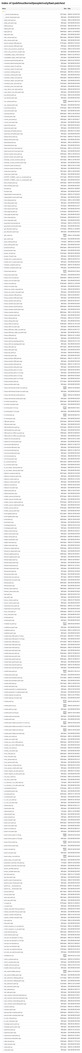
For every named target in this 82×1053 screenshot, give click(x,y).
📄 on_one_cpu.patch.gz (9, 799)
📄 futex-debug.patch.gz (9, 200)
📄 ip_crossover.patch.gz (9, 461)
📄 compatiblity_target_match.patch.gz (13, 54)
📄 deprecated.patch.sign (9, 145)
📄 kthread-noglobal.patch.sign (11, 557)
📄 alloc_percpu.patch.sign (10, 40)
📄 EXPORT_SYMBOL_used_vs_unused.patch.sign (17, 180)
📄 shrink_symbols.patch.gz (10, 959)
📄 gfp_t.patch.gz (7, 235)
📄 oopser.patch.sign (8, 808)
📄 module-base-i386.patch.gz (11, 641)
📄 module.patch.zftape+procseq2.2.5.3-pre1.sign (16, 726)
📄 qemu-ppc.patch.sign (9, 900)
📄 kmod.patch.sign (8, 522)
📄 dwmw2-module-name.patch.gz (12, 154)
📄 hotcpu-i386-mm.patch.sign (11, 326)
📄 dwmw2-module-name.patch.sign (12, 157)
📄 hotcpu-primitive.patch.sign (10, 384)
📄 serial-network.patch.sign (10, 935)
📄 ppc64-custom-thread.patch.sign (12, 883)
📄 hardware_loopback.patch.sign (12, 267)
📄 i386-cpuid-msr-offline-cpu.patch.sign (13, 436)
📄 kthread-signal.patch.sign (10, 562)
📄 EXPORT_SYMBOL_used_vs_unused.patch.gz (16, 177)
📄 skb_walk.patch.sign (9, 992)
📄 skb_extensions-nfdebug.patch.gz (12, 978)
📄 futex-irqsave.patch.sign (10, 208)
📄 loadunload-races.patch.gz (10, 606)
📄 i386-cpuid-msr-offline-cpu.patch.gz (13, 433)
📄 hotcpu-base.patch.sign (9, 275)
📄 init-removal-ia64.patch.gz (10, 450)
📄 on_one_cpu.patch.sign (9, 802)
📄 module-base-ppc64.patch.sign (12, 662)
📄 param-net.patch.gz (8, 849)
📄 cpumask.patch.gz (8, 113)
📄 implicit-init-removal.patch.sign (11, 441)
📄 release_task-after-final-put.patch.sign (14, 911)
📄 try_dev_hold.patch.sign (10, 1021)
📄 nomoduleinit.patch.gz (9, 788)
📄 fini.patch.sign (7, 191)
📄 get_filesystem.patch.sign (10, 231)
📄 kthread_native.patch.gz (10, 588)
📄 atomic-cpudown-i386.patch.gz (12, 43)
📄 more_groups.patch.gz (9, 759)
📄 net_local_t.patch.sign (9, 779)
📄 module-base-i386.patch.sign (11, 644)
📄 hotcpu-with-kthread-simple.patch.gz (13, 395)
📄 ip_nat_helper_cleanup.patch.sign (12, 470)
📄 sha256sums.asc (8, 955)
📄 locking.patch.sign (8, 620)
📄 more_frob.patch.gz (8, 753)
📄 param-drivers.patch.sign (10, 845)
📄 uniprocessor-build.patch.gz (11, 1035)
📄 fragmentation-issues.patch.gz (11, 194)
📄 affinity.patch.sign (8, 28)
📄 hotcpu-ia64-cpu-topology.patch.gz (13, 341)
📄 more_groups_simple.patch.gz (11, 765)
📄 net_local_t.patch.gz (9, 776)
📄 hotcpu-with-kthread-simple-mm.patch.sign (15, 391)
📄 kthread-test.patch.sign (9, 574)
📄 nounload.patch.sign (9, 797)
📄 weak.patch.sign (7, 1050)
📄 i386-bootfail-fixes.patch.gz (10, 427)
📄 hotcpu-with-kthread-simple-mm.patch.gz (14, 388)
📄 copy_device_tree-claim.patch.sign (13, 92)
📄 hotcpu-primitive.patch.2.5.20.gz (12, 375)
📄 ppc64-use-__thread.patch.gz (11, 886)
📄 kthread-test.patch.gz (9, 571)
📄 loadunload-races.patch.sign (11, 608)
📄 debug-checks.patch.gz (9, 136)
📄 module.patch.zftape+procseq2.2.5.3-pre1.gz (16, 722)
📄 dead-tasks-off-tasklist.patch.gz (12, 131)
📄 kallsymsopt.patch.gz (9, 490)
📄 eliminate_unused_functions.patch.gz (13, 159)
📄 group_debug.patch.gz (9, 241)
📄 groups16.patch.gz (8, 247)
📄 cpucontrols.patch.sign (9, 110)
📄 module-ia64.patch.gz (9, 683)
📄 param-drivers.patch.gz (9, 842)
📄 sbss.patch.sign (7, 923)
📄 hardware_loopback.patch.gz (11, 265)
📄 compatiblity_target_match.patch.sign (13, 57)
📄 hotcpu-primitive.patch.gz (10, 381)
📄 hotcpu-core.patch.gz (9, 283)
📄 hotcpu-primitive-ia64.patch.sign (12, 367)
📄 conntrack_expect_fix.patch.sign (12, 69)
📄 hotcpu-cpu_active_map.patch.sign (13, 292)
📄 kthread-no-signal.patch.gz (10, 548)
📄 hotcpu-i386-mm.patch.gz (10, 324)
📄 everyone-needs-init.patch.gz (11, 165)
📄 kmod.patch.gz (7, 519)
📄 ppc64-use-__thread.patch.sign (12, 888)
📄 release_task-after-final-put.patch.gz (13, 909)
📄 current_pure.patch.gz (9, 119)
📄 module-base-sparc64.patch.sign (12, 667)
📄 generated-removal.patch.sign (11, 226)
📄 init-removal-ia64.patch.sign (11, 453)
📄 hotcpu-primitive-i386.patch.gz (11, 358)
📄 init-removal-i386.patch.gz (10, 444)
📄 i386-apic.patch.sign (9, 424)
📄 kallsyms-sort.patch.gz (9, 485)
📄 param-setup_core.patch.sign (11, 860)
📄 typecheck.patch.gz (8, 1029)
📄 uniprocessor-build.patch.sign (11, 1038)
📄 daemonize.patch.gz (9, 125)
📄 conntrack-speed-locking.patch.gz (12, 60)
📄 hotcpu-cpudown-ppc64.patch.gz (12, 306)
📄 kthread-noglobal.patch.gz (10, 554)
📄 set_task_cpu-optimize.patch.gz (12, 949)
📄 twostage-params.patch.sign (11, 1027)
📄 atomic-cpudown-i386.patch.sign (12, 46)
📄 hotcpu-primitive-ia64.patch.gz (11, 364)
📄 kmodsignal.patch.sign (9, 528)
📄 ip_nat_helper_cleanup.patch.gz (12, 467)
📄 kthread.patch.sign (8, 585)
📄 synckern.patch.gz (8, 1006)
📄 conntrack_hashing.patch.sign (11, 75)
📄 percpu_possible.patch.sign (11, 871)
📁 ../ (3, 11)
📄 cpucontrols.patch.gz (9, 108)
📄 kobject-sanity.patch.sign (10, 539)
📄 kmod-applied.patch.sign (10, 516)
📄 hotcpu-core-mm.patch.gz (10, 277)
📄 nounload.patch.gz (8, 794)
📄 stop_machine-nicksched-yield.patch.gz (14, 995)
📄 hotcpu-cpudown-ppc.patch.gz (11, 300)
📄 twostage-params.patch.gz (10, 1024)
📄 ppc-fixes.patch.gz (8, 874)
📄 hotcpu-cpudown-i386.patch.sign (12, 298)
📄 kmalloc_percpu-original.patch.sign (13, 505)
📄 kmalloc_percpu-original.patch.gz (12, 502)
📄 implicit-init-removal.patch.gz (11, 438)
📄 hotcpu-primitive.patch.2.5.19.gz (12, 370)
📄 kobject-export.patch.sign (10, 534)
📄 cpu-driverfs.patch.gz (9, 95)
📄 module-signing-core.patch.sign (12, 698)
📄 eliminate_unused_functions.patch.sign (14, 162)
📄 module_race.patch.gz (9, 748)
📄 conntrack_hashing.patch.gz (11, 72)
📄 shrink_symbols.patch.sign (10, 962)
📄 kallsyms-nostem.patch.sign (11, 482)
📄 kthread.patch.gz (8, 582)
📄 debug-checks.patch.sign (10, 139)
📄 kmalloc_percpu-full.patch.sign (11, 499)
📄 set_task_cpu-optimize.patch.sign (12, 952)
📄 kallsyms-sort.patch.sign (10, 487)
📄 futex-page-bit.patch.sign (10, 214)
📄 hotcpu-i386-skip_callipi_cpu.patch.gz (13, 329)
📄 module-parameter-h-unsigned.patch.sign (15, 692)
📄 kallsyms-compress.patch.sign (11, 476)
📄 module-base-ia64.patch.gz (11, 647)
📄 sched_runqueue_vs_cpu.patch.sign (13, 929)
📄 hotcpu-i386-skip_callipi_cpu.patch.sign (14, 332)
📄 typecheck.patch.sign (9, 1032)
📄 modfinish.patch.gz (8, 630)
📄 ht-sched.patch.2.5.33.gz (10, 408)
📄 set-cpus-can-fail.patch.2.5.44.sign (13, 940)
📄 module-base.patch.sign (10, 675)
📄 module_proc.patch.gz (9, 736)
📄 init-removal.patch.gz (9, 456)
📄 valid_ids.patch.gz (8, 1041)
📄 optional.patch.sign (8, 814)
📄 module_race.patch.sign (10, 750)
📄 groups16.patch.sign (9, 250)
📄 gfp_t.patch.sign (7, 239)
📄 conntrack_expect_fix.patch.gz (11, 66)
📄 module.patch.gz (8, 701)
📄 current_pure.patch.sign (10, 122)
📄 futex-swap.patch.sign (9, 220)
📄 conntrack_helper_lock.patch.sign (12, 80)
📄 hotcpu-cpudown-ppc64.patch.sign (13, 309)
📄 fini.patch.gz (6, 188)
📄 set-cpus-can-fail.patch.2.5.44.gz (12, 937)
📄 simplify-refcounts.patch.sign (11, 968)
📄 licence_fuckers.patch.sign (10, 603)
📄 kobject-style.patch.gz (9, 542)
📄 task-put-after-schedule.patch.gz (12, 1012)
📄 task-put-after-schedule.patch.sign (12, 1015)
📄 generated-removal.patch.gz (11, 223)
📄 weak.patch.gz (7, 1047)
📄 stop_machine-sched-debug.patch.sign (14, 1004)
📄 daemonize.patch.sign (9, 128)
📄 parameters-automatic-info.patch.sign (13, 865)
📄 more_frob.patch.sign (9, 756)
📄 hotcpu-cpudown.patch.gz (10, 312)
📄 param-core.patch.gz (9, 828)
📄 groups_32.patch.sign (9, 256)
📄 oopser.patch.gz (7, 805)
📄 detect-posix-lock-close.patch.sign (12, 151)
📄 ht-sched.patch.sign (8, 418)
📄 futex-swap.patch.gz (9, 217)
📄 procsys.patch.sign (8, 894)
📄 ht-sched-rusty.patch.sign (10, 404)
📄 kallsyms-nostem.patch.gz (10, 479)
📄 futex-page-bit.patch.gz (9, 211)
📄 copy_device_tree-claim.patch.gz (12, 89)
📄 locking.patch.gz (7, 617)
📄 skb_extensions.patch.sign (10, 986)
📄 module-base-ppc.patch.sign (11, 656)
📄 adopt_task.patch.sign (9, 23)
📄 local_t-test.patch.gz (9, 611)
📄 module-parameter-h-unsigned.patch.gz (14, 689)
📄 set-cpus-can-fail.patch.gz (10, 943)
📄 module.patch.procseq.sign (11, 716)
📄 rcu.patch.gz (6, 903)
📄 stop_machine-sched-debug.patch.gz (13, 1001)
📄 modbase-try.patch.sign (9, 627)
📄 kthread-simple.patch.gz (10, 565)
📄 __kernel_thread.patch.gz (10, 14)
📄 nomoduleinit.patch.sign (10, 791)
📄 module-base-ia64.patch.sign (11, 650)
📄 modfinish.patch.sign (9, 633)
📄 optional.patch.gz (8, 811)
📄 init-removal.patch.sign (9, 459)
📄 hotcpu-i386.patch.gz (9, 335)
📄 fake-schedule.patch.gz (9, 183)
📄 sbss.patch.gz (7, 920)
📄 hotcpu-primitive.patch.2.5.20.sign (12, 378)
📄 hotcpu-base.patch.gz (9, 271)
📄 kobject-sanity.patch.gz (9, 536)
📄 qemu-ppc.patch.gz (8, 897)
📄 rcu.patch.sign (7, 906)
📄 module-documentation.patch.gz (12, 677)
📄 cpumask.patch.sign (9, 116)
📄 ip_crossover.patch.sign (10, 464)
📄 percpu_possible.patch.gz (10, 868)
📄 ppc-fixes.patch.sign (9, 877)
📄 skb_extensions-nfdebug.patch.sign (13, 980)
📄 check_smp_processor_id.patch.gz (13, 49)
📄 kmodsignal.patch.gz (9, 525)
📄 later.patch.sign (7, 597)
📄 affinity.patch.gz (7, 26)
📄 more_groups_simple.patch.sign (12, 768)
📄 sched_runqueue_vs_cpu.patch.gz (13, 926)
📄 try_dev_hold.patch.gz (9, 1018)
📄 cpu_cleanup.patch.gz (9, 101)
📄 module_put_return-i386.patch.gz (12, 742)
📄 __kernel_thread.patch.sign (11, 17)
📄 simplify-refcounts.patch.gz (10, 965)
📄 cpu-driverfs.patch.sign (9, 98)
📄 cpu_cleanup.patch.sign (10, 105)
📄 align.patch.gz (7, 31)
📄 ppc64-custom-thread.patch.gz (12, 880)
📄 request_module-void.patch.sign (12, 917)
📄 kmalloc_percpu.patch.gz (10, 508)
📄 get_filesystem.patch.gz (10, 229)
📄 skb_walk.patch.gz (8, 989)
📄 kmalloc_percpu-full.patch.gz (11, 496)
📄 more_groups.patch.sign (10, 762)
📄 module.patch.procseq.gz (10, 712)
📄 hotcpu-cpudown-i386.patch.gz (12, 295)
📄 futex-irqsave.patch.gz (9, 206)
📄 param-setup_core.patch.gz (11, 856)
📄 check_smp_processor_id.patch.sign (13, 51)
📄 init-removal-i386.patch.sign (11, 447)
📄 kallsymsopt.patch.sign (9, 493)
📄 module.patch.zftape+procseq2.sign (13, 733)
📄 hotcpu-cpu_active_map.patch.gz (12, 289)
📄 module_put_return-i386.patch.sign (13, 745)
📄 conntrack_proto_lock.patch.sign (12, 86)
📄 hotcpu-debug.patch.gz (9, 318)
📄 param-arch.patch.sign (9, 825)
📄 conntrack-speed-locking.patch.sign (13, 63)
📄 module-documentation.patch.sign (12, 680)
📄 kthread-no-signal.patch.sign (11, 551)
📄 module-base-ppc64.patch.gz (11, 659)
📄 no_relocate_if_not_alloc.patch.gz (12, 782)
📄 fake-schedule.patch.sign (10, 185)
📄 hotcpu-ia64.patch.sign (9, 349)
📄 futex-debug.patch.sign (9, 203)
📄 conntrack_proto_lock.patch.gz (12, 83)
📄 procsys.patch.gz (8, 891)
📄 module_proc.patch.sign (10, 739)
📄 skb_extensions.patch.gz (10, 983)
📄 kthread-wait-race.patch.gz (10, 577)
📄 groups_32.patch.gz (8, 253)
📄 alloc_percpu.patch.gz (9, 37)
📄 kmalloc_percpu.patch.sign (10, 510)
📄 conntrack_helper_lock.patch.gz (12, 77)
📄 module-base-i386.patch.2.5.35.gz (13, 636)
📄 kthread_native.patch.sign (10, 591)
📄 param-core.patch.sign (9, 831)
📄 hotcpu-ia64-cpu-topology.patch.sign (13, 344)
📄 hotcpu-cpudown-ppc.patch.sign (12, 303)
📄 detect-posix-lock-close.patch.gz (12, 148)
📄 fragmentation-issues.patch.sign (12, 197)
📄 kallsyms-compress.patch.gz (11, 473)
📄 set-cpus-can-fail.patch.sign (11, 946)
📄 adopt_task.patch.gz (9, 20)
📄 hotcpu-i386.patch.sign (9, 338)
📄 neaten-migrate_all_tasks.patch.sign (13, 774)
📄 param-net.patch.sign (9, 852)
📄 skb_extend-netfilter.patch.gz (11, 971)
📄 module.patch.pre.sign (9, 709)
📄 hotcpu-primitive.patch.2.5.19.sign (12, 372)
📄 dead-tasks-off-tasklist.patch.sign (12, 134)
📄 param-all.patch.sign (9, 820)
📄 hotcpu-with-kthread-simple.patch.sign (14, 398)
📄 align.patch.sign (7, 34)
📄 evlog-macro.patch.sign (9, 174)
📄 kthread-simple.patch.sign (10, 568)
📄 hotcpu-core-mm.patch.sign (11, 280)
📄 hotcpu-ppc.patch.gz (9, 352)
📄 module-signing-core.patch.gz (11, 695)
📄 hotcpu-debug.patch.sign (10, 321)
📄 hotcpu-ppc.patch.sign (9, 355)
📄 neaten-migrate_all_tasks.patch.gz (13, 771)
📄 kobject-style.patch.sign (10, 545)
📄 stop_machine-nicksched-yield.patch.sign (15, 998)
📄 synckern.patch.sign (9, 1009)
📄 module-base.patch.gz (9, 671)
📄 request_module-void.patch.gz (11, 914)
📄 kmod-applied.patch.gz (9, 513)
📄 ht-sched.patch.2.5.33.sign (10, 411)
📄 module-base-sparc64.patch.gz (12, 665)
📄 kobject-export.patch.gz (9, 531)
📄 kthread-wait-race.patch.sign (11, 580)
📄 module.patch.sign (8, 719)
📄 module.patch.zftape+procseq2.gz (12, 730)
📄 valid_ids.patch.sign (8, 1044)
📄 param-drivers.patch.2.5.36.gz (11, 835)
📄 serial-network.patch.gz (9, 932)
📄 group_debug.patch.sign (10, 244)
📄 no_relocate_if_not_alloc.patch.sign (13, 785)
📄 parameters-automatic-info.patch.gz (13, 862)
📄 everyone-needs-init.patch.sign (12, 168)
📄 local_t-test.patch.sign (9, 614)
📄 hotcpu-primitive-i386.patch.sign (12, 361)
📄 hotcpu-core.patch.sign (9, 286)
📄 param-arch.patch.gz (9, 822)
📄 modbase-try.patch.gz (9, 623)
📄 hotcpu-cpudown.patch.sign (11, 315)
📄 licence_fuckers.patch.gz (10, 600)
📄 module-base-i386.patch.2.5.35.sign (13, 639)
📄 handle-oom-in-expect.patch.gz (12, 259)
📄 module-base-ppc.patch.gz (10, 653)
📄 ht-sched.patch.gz (8, 415)
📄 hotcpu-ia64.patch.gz (9, 347)
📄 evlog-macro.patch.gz (9, 171)
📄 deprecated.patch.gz (9, 142)
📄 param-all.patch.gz (8, 817)
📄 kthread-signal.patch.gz (9, 559)
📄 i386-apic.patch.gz (8, 421)
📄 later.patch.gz (7, 594)
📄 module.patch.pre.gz (9, 705)
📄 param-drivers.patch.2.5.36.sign (12, 838)
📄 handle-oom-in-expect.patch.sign (12, 262)
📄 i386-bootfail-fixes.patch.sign (11, 430)
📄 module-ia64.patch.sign (9, 686)
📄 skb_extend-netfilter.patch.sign (12, 975)
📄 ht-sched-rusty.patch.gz (9, 401)
